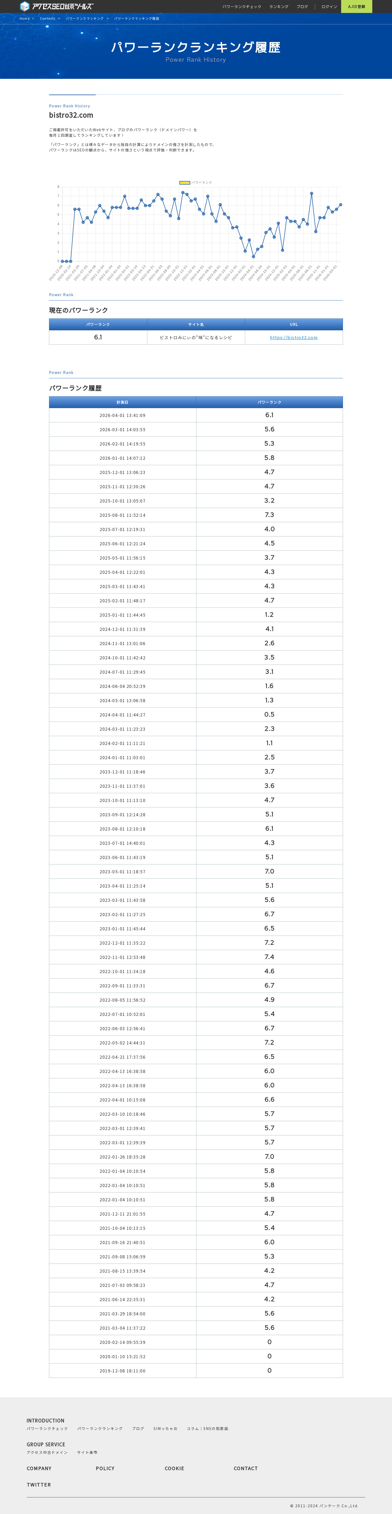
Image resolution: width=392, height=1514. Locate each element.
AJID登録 (356, 6)
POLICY (105, 1468)
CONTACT (246, 1468)
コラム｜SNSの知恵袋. (208, 1428)
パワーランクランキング (85, 18)
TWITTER (39, 1484)
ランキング (279, 6)
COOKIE (174, 1468)
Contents (48, 18)
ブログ (302, 6)
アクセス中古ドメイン (47, 1452)
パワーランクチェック (242, 6)
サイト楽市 (87, 1452)
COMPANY (39, 1468)
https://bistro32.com (294, 337)
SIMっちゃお (166, 1428)
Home (25, 18)
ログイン (329, 6)
